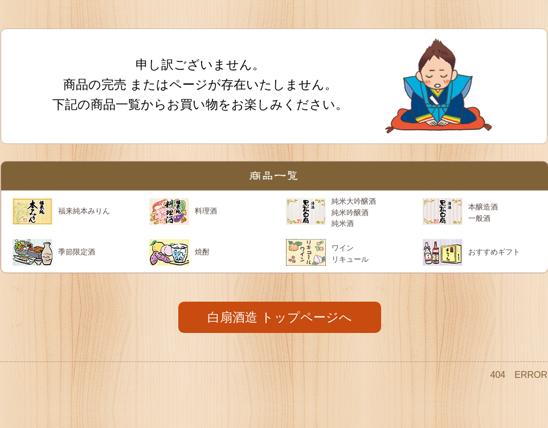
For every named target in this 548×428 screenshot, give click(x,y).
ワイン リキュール (350, 254)
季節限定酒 (76, 252)
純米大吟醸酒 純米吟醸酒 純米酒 (354, 212)
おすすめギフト (494, 252)
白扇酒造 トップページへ (279, 317)
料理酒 (206, 211)
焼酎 (202, 252)
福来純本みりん (84, 211)
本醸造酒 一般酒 (483, 213)
